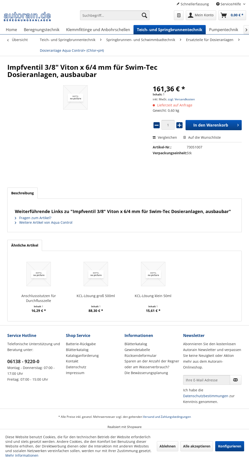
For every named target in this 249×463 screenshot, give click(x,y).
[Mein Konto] (201, 15)
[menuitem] (115, 17)
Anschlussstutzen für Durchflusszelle (38, 298)
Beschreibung (22, 193)
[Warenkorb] (232, 15)
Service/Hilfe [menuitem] (229, 4)
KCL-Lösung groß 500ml (96, 295)
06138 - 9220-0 (23, 361)
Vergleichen (165, 137)
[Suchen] (144, 15)
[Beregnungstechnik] (41, 29)
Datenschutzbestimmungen (205, 396)
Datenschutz (76, 367)
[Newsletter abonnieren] (235, 380)
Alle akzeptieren (196, 446)
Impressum (75, 372)
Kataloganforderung (82, 355)
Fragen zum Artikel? (33, 217)
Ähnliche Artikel (24, 245)
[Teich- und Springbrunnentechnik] (169, 29)
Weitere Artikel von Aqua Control (43, 222)
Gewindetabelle (137, 349)
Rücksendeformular (140, 355)
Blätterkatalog (77, 349)
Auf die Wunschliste (202, 137)
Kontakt (72, 361)
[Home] (11, 29)
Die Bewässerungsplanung (146, 372)
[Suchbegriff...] (115, 15)
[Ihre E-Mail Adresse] (206, 380)
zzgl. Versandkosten (181, 99)
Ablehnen (168, 446)
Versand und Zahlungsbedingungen (167, 417)
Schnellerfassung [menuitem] (192, 4)
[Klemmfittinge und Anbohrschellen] (98, 29)
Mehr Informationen (21, 455)
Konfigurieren (229, 446)
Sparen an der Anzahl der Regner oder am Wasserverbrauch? (151, 364)
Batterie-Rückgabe (81, 344)
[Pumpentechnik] (223, 29)
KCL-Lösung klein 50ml (153, 295)
